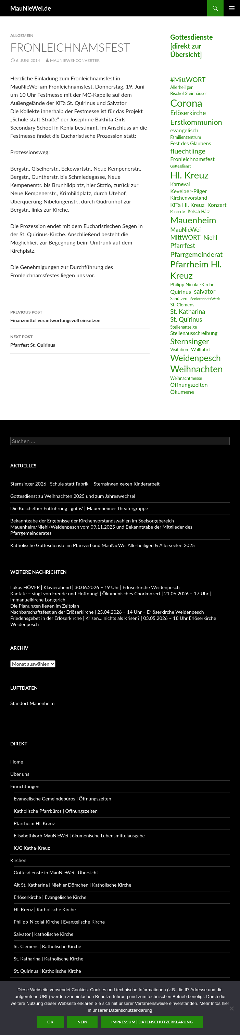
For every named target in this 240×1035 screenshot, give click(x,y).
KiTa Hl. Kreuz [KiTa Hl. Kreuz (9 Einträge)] (187, 204)
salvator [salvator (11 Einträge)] (205, 291)
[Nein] (231, 1008)
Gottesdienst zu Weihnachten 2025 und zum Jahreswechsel (72, 496)
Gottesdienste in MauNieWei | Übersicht (56, 872)
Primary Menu (232, 8)
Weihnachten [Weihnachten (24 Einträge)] (196, 368)
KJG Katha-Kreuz (32, 848)
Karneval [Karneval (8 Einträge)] (180, 184)
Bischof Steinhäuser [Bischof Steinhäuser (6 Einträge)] (188, 93)
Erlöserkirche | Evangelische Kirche (50, 897)
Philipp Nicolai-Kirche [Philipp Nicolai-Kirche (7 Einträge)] (192, 284)
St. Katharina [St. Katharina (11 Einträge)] (187, 311)
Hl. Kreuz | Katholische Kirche (45, 909)
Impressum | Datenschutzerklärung (152, 1021)
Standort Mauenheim (32, 703)
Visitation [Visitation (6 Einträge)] (179, 349)
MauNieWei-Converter (75, 60)
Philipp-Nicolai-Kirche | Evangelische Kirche (59, 922)
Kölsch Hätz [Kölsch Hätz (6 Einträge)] (199, 211)
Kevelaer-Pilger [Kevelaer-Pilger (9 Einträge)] (188, 191)
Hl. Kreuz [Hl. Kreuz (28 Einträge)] (189, 175)
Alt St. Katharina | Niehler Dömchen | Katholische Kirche (72, 885)
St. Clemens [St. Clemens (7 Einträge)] (182, 304)
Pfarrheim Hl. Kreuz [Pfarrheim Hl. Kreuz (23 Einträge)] (196, 269)
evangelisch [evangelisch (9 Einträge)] (184, 130)
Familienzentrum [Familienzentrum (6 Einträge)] (185, 137)
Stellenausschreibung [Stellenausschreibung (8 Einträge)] (193, 333)
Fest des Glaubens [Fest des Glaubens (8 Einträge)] (190, 143)
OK (50, 1021)
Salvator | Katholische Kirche (44, 934)
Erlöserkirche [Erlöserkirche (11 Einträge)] (188, 113)
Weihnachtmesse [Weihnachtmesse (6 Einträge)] (186, 378)
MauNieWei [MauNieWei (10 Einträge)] (185, 229)
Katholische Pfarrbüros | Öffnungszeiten (56, 811)
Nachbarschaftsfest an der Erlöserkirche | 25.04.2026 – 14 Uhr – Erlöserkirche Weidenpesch (107, 612)
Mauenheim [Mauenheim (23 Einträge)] (193, 220)
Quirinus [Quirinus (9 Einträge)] (180, 291)
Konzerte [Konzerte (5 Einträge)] (177, 211)
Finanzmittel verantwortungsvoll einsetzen (80, 315)
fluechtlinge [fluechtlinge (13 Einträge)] (187, 151)
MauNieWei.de (30, 8)
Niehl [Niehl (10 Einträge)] (210, 237)
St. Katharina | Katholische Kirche (48, 958)
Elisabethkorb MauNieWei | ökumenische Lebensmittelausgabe (79, 835)
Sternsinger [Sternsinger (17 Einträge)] (189, 341)
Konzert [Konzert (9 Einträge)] (217, 204)
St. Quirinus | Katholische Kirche (47, 971)
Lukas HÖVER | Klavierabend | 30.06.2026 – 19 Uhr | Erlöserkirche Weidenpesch (95, 587)
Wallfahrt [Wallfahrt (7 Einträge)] (200, 349)
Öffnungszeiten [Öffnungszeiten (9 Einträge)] (188, 384)
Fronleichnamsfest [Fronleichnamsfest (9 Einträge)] (192, 159)
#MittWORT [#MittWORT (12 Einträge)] (187, 79)
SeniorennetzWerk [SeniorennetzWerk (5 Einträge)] (205, 298)
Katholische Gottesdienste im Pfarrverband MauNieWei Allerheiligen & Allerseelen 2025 (102, 545)
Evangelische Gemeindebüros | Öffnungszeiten (62, 798)
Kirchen (18, 860)
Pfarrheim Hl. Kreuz (34, 823)
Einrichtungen (24, 786)
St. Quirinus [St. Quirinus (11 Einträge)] (186, 319)
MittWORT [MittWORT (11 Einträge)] (185, 237)
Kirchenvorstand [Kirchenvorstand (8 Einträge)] (188, 198)
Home (16, 762)
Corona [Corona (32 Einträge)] (186, 103)
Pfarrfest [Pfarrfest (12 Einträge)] (182, 245)
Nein (82, 1021)
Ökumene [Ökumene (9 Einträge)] (182, 391)
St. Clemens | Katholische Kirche (47, 946)
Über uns (19, 774)
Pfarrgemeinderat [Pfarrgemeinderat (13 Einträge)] (196, 254)
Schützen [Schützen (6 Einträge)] (178, 298)
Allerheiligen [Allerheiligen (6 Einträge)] (181, 87)
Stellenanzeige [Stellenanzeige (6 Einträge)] (183, 327)
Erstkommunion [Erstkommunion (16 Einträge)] (196, 122)
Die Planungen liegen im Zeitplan (44, 606)
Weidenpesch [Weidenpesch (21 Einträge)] (195, 358)
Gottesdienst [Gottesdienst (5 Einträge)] (180, 166)
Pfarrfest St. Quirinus (80, 340)
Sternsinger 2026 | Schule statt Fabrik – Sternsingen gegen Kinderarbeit (85, 484)
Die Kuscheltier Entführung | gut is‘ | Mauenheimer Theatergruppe (79, 508)
